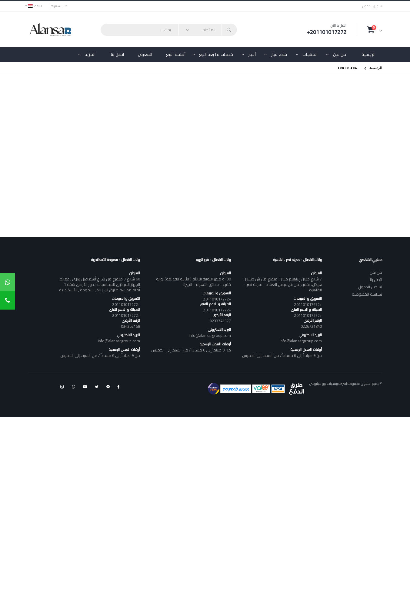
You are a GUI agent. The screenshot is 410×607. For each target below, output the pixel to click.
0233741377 (220, 320)
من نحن (339, 54)
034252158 (130, 326)
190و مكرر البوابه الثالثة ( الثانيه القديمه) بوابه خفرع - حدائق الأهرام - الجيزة (193, 281)
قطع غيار (279, 54)
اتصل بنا (117, 54)
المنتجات (310, 54)
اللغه (35, 6)
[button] (374, 29)
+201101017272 (308, 304)
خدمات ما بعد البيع (216, 54)
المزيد (90, 54)
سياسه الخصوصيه (367, 294)
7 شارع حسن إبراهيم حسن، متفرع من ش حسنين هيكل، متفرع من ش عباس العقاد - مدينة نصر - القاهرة (282, 284)
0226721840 (311, 326)
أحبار (252, 54)
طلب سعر (61, 6)
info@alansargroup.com (301, 340)
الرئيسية (368, 54)
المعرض (145, 54)
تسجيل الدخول (372, 6)
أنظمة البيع (176, 54)
